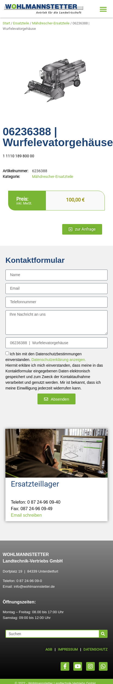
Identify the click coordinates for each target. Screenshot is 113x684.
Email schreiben (26, 515)
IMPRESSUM (68, 649)
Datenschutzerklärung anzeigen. (59, 360)
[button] (103, 9)
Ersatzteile (21, 23)
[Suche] (103, 633)
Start (6, 23)
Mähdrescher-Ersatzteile (51, 23)
